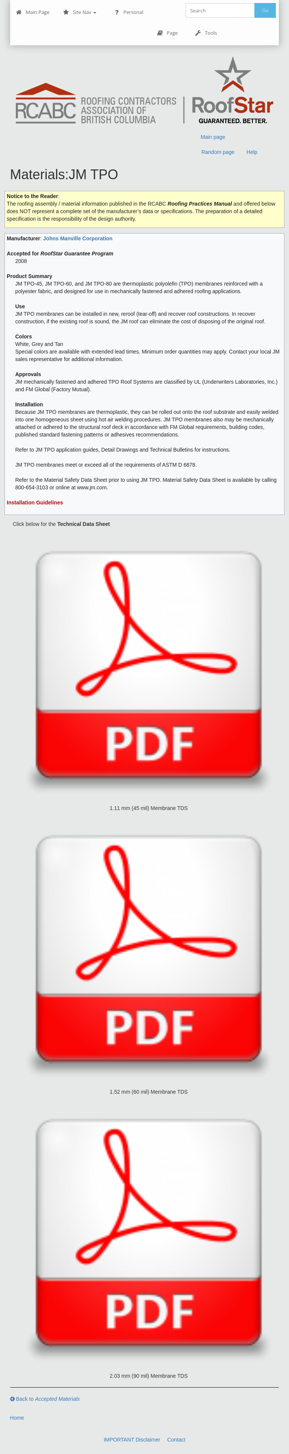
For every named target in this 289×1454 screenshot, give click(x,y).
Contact (176, 1440)
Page (167, 33)
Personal (128, 12)
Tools (206, 33)
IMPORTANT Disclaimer (131, 1440)
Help (251, 152)
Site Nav (79, 12)
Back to (45, 1399)
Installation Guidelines (35, 503)
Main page (213, 137)
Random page (217, 152)
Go (265, 10)
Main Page (33, 12)
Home (17, 1418)
